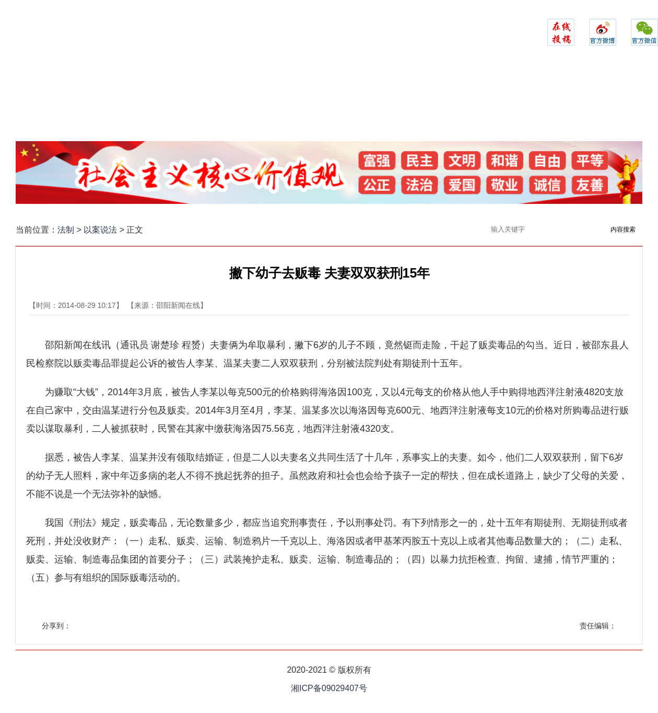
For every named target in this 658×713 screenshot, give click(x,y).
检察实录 (329, 102)
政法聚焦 (164, 102)
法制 (65, 229)
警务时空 (274, 102)
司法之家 (384, 102)
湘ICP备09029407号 (329, 688)
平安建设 (219, 102)
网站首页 (109, 102)
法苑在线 (439, 102)
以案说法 (494, 102)
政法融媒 (549, 102)
